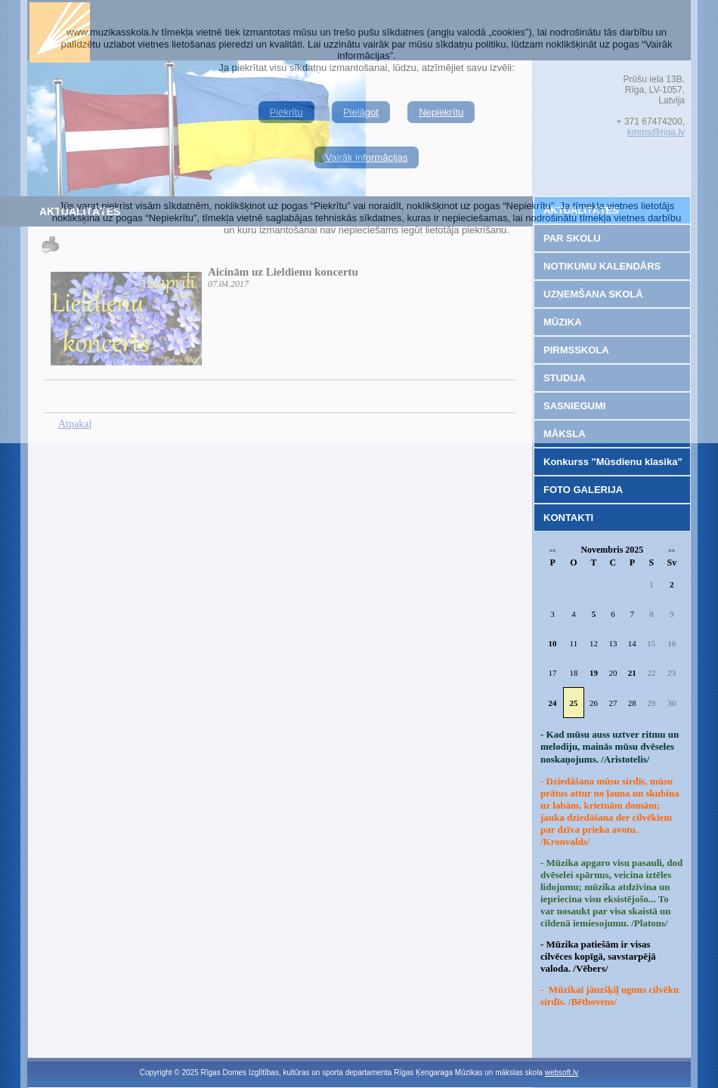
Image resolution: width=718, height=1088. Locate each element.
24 (553, 702)
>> (671, 550)
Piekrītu (286, 112)
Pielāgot (361, 112)
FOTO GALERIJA (583, 489)
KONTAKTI (568, 517)
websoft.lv (561, 1072)
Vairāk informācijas (367, 157)
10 (553, 643)
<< (552, 550)
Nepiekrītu (441, 112)
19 (594, 672)
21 (632, 672)
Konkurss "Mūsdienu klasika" (612, 461)
